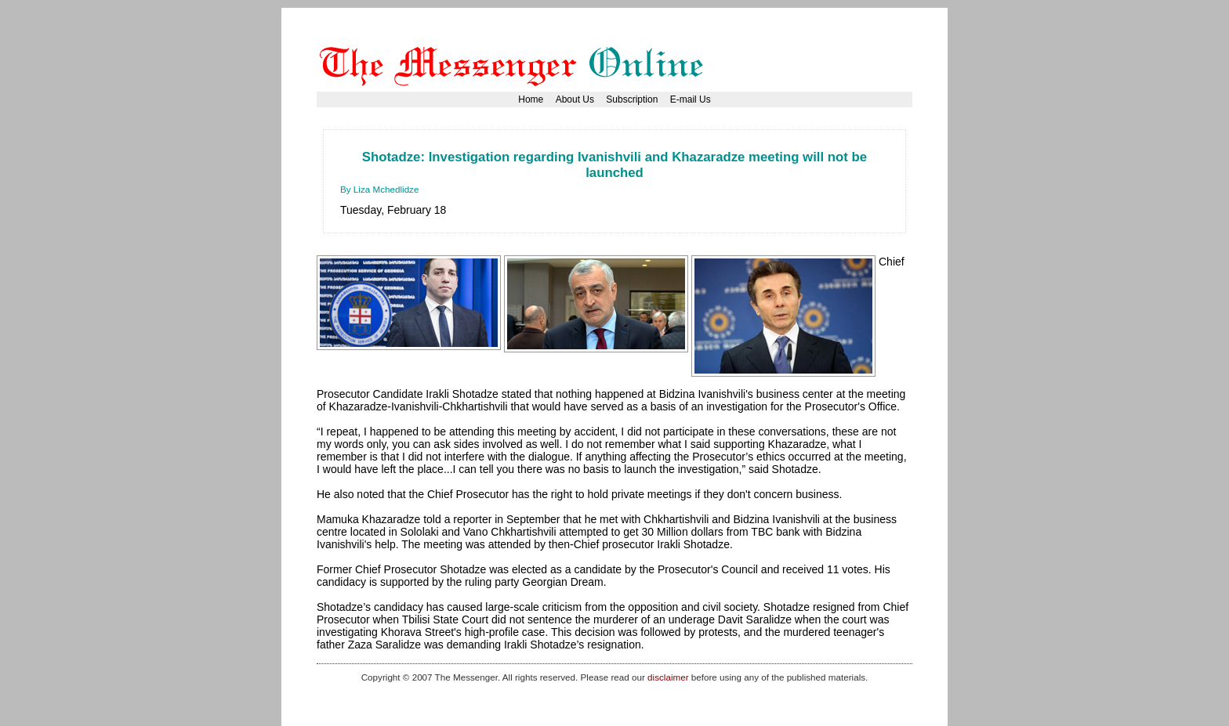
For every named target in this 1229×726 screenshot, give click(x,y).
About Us (575, 99)
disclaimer (667, 677)
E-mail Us (690, 99)
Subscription (632, 99)
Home (530, 99)
